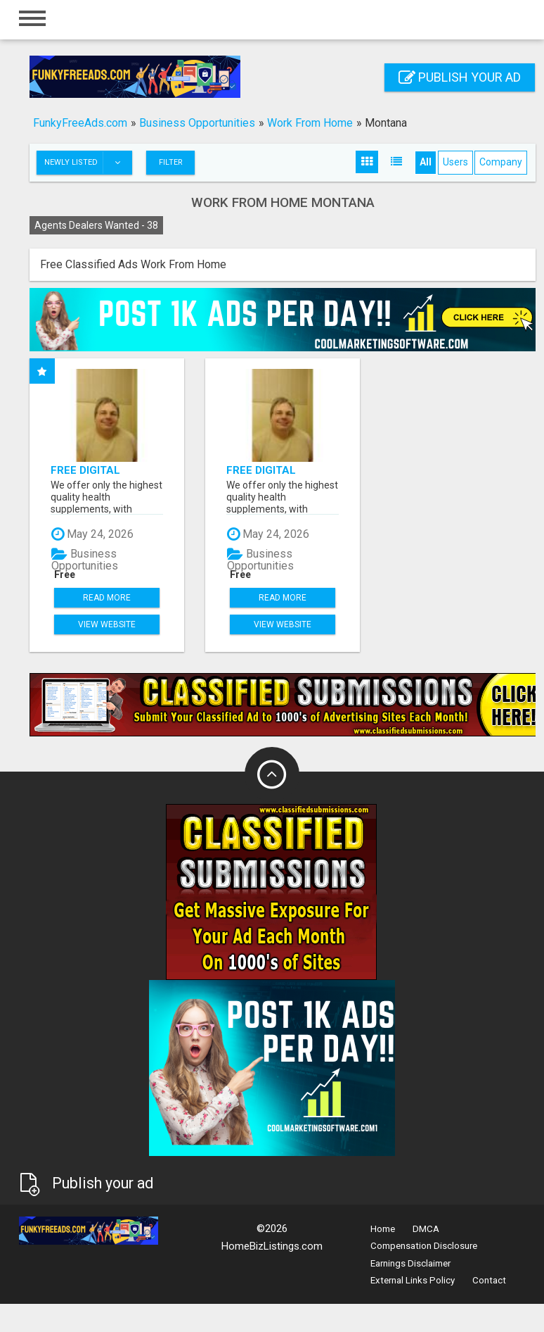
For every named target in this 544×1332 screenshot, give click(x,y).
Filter (171, 162)
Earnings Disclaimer (410, 1263)
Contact (489, 1280)
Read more (107, 598)
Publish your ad (460, 77)
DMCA (426, 1229)
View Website (107, 624)
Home (382, 1229)
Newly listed (87, 162)
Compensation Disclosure (423, 1245)
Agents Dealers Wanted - (96, 225)
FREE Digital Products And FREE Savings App (106, 470)
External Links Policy (412, 1280)
